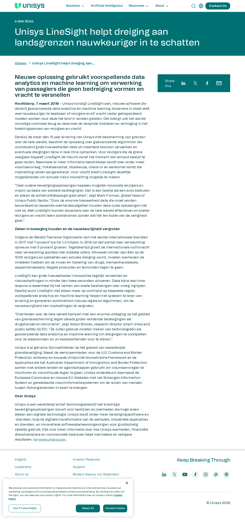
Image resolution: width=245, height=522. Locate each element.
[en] (201, 6)
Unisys (20, 63)
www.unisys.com (52, 439)
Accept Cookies (115, 508)
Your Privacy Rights (25, 508)
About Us (22, 474)
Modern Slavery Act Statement (96, 474)
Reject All (88, 508)
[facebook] (207, 83)
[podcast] (226, 474)
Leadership (23, 467)
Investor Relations (86, 459)
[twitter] (195, 83)
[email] (219, 83)
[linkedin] (183, 83)
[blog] (216, 474)
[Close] (127, 483)
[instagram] (205, 474)
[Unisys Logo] (30, 6)
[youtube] (185, 474)
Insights (20, 459)
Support (79, 467)
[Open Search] (194, 6)
